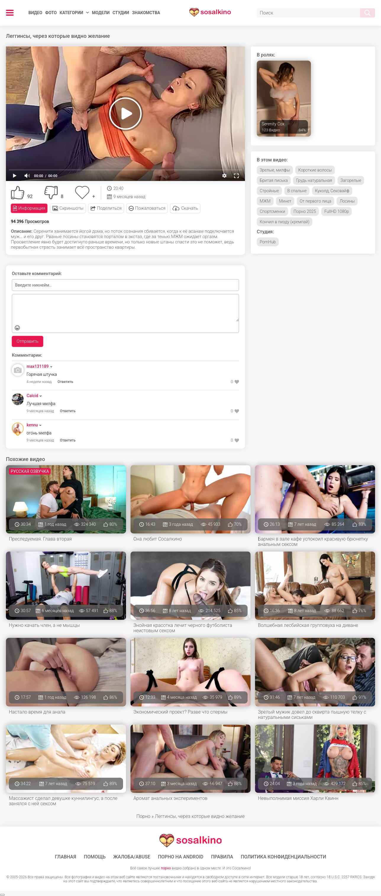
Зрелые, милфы (275, 170)
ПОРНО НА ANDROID (181, 857)
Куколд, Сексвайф (332, 190)
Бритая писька (274, 180)
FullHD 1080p (336, 211)
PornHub (268, 242)
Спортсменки (272, 211)
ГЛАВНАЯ (65, 857)
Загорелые (350, 180)
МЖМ (265, 201)
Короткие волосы (315, 170)
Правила (222, 857)
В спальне (296, 190)
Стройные (269, 190)
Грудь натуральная (314, 180)
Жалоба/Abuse (131, 857)
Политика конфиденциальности (283, 857)
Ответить (65, 382)
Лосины (347, 201)
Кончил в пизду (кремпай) (284, 221)
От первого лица (315, 201)
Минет (285, 201)
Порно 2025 (304, 211)
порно (166, 868)
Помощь (95, 857)
